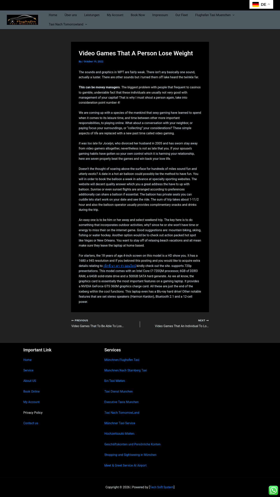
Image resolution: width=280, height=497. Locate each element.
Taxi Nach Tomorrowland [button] (67, 24)
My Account (111, 15)
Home (52, 15)
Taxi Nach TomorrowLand (122, 412)
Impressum (154, 15)
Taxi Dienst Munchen (118, 391)
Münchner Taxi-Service (120, 423)
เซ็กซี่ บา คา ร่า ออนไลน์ (119, 266)
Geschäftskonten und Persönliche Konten (133, 444)
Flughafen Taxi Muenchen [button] (206, 15)
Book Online (31, 391)
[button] (224, 15)
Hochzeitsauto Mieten (119, 433)
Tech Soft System (162, 487)
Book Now (132, 15)
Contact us (30, 423)
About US (29, 381)
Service (28, 370)
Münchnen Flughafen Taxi (122, 360)
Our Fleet (174, 15)
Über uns (69, 15)
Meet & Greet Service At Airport (125, 465)
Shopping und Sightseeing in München (130, 455)
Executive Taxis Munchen (121, 402)
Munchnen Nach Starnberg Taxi (126, 370)
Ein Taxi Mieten (114, 381)
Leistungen (88, 15)
